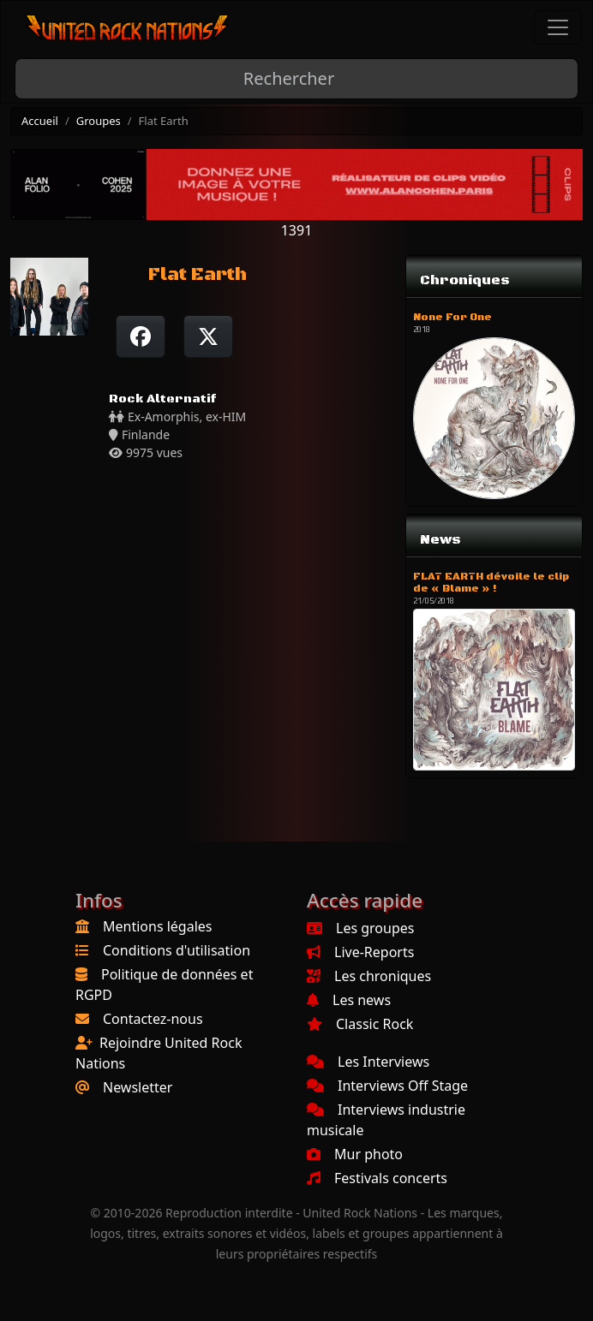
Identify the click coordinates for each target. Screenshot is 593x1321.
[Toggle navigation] (558, 27)
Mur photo (355, 1154)
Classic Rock (360, 1024)
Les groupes (360, 928)
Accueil (39, 120)
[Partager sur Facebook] (140, 336)
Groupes (98, 120)
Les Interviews (368, 1061)
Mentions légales (158, 926)
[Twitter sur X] (208, 336)
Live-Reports (360, 952)
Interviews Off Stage (387, 1085)
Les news (349, 1000)
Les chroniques (369, 976)
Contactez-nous (153, 1018)
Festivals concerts (377, 1178)
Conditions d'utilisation (176, 950)
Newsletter (137, 1087)
